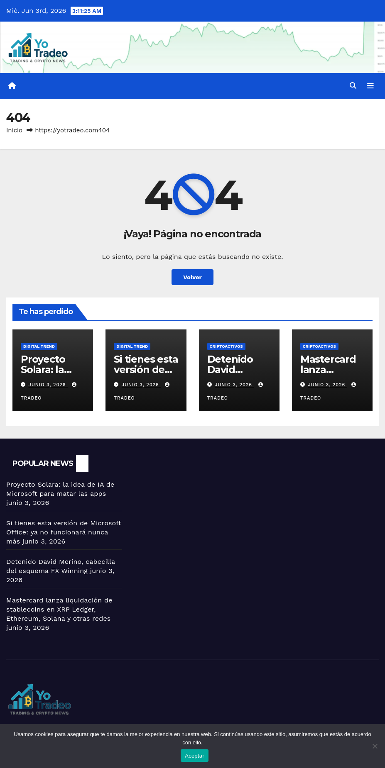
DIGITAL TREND (39, 346)
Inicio (14, 130)
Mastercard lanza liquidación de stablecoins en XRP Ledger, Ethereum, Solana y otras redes (59, 609)
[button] (353, 86)
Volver (192, 277)
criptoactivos (226, 346)
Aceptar (194, 756)
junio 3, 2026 (48, 385)
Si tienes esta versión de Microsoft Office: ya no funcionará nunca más (63, 532)
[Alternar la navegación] (370, 86)
